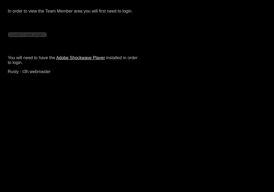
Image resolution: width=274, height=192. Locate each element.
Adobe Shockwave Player (80, 57)
